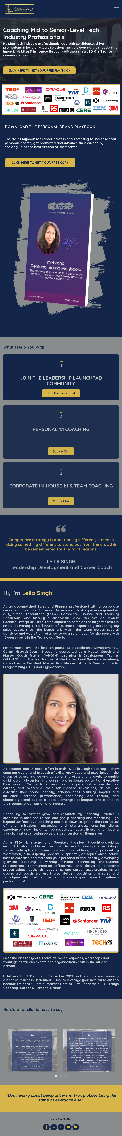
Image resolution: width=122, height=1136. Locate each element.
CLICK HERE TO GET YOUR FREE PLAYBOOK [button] (39, 70)
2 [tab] (61, 1076)
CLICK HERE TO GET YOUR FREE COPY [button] (40, 162)
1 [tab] (56, 1076)
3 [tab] (65, 1076)
